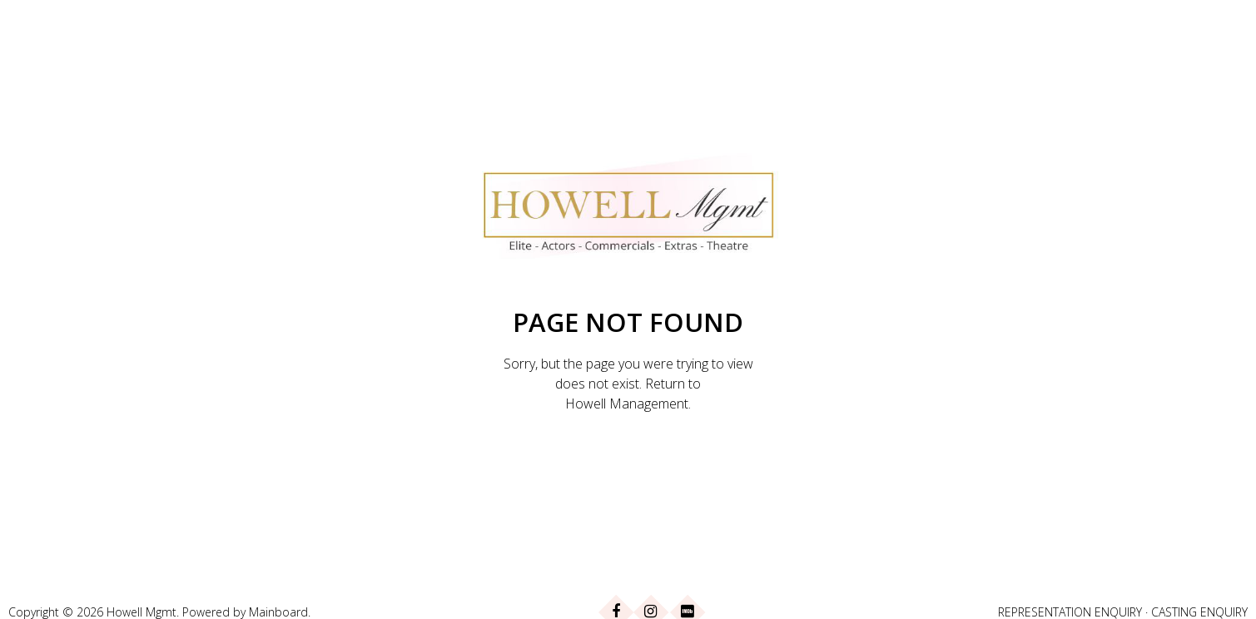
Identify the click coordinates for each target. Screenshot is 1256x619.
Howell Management (626, 403)
